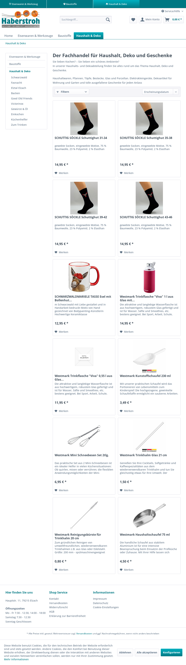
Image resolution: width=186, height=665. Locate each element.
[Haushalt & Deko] (88, 35)
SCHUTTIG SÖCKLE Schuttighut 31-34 (81, 138)
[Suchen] (108, 19)
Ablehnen (125, 652)
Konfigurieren (171, 652)
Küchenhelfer (19, 119)
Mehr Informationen (16, 659)
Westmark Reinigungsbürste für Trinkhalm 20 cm (78, 536)
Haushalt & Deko (20, 71)
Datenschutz (100, 603)
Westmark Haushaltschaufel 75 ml (145, 535)
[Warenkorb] (173, 19)
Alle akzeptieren (147, 652)
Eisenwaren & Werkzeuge (24, 57)
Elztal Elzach (18, 88)
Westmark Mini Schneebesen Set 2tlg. (82, 455)
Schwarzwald (19, 77)
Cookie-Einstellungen (106, 607)
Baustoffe (15, 64)
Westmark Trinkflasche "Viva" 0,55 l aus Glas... (83, 377)
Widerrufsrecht (58, 607)
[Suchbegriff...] (86, 19)
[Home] (8, 35)
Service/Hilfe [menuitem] (171, 11)
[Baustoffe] (64, 35)
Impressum (100, 599)
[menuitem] (86, 19)
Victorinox (17, 104)
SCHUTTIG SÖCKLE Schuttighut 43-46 (146, 217)
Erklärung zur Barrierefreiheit (67, 616)
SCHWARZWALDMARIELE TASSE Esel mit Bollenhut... (83, 298)
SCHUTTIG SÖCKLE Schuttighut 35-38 (146, 138)
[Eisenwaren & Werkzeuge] (35, 35)
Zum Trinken (19, 125)
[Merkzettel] (133, 19)
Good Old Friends (21, 98)
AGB (51, 611)
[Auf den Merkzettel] (61, 173)
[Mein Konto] (150, 19)
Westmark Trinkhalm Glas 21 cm (143, 455)
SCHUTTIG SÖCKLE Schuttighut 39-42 (81, 217)
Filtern (63, 92)
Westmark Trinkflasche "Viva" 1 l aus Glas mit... (146, 298)
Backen (15, 93)
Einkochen (17, 114)
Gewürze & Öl (19, 109)
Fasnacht (16, 83)
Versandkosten (58, 603)
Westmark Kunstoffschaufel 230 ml (145, 376)
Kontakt (54, 599)
